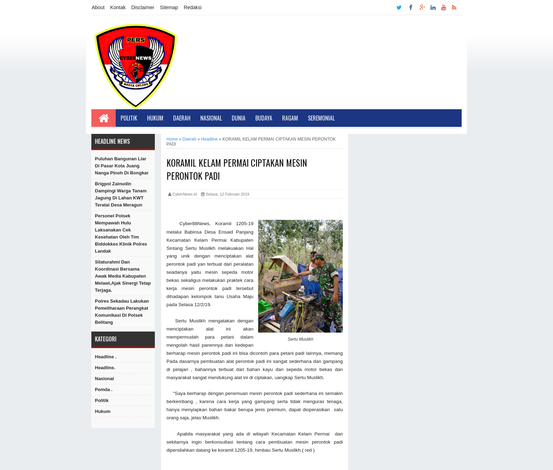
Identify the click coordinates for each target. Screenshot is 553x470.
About (98, 7)
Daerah (181, 118)
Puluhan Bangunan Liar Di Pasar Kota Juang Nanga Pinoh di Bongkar (121, 165)
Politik (129, 118)
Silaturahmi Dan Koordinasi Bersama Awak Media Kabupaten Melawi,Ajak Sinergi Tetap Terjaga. (123, 276)
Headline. (105, 367)
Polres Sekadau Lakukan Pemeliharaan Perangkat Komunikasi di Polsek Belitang (122, 311)
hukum (102, 411)
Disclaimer (142, 7)
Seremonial (321, 118)
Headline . (105, 356)
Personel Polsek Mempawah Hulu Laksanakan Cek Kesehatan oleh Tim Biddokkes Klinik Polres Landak (121, 233)
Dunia (238, 118)
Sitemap (169, 7)
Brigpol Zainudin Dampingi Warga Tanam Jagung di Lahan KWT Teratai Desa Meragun (121, 194)
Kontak (118, 7)
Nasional (211, 118)
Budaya (263, 118)
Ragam (290, 118)
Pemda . (104, 389)
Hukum (155, 118)
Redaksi (193, 7)
